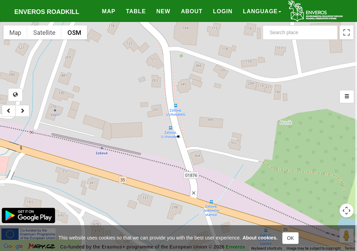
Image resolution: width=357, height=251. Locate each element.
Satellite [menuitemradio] (44, 32)
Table (136, 11)
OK (290, 238)
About (192, 11)
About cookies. (259, 238)
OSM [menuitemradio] (74, 32)
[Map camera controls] (347, 211)
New (163, 11)
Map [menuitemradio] (15, 32)
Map (109, 11)
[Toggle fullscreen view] (347, 32)
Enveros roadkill (46, 11)
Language (262, 11)
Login (223, 11)
